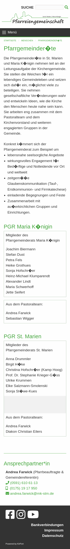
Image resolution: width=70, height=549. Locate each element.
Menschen (27, 40)
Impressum (53, 530)
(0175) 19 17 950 (21, 488)
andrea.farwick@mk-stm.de (30, 493)
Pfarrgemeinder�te (50, 40)
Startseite (10, 40)
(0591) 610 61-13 (22, 483)
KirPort (20, 544)
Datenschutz (52, 536)
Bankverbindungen (47, 525)
